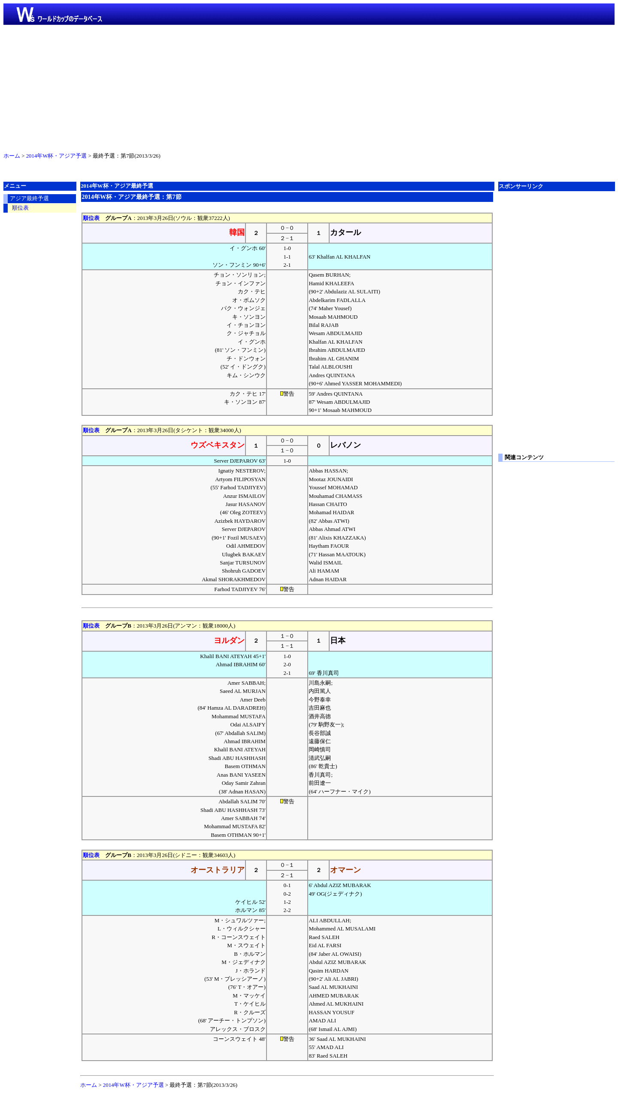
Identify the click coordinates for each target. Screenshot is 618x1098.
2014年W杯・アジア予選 (56, 156)
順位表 (91, 218)
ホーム (11, 156)
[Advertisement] (309, 87)
